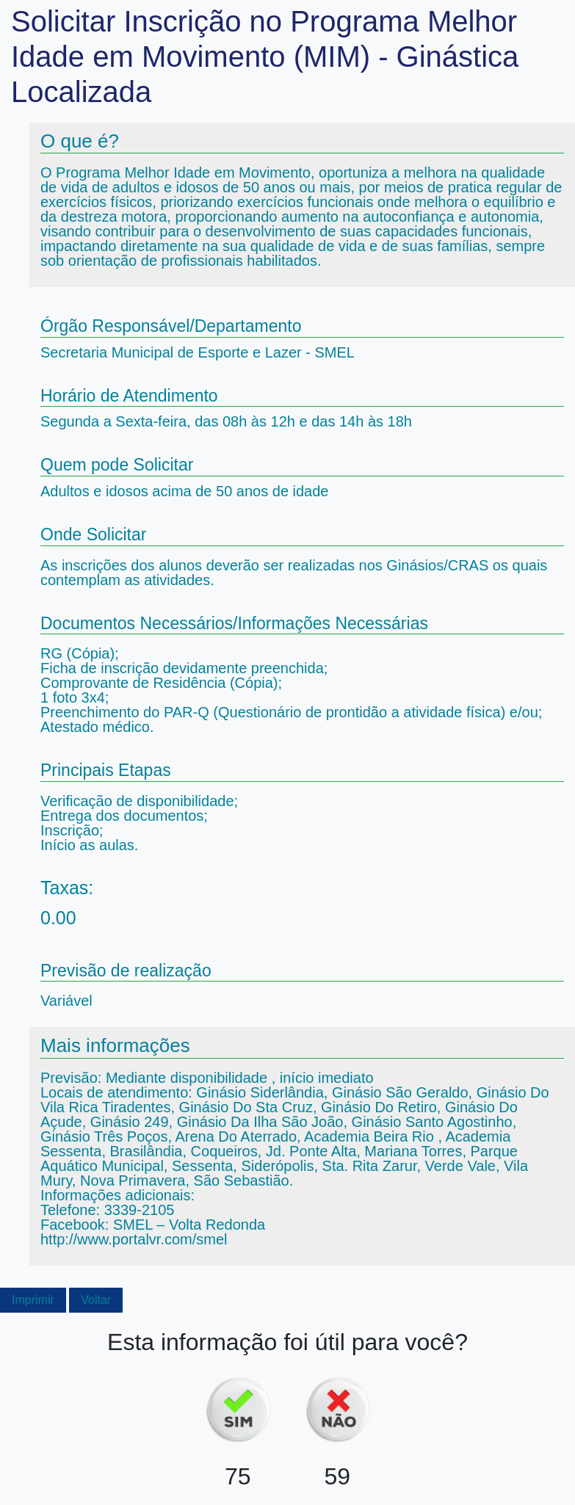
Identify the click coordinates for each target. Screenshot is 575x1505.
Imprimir (33, 1300)
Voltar (96, 1300)
